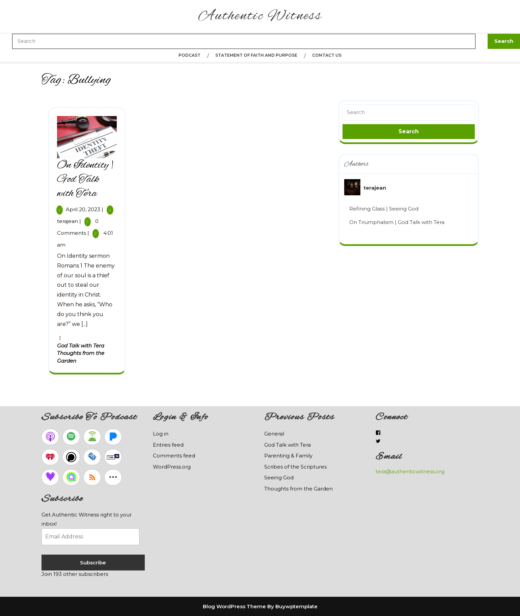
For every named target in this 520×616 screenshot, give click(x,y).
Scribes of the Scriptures (295, 467)
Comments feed (174, 455)
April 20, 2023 (83, 209)
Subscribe (93, 562)
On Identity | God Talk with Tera (85, 179)
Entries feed (168, 445)
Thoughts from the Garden (298, 488)
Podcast (189, 55)
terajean (67, 221)
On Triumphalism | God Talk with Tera (396, 222)
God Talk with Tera (80, 345)
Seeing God (279, 477)
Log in (160, 433)
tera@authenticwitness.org (410, 471)
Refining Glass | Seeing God (383, 208)
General (274, 433)
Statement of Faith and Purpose (256, 55)
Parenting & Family (288, 455)
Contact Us (326, 55)
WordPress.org (172, 467)
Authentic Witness (260, 16)
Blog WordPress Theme (234, 606)
